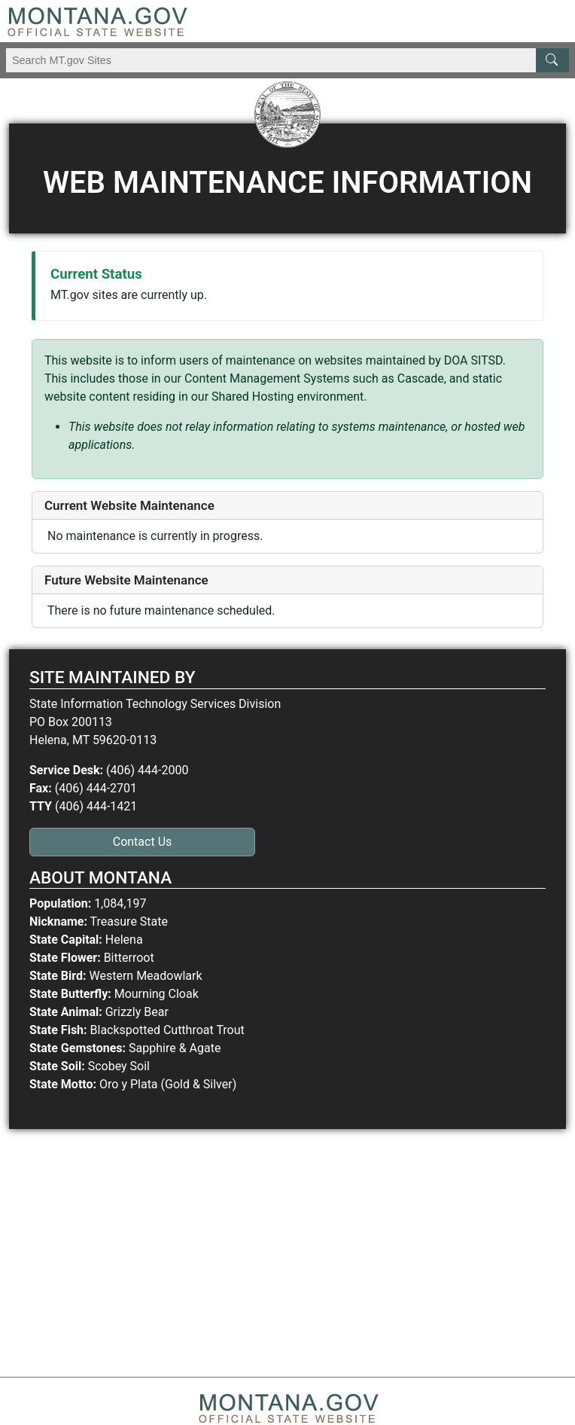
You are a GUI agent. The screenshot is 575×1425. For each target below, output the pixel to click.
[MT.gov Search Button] (552, 60)
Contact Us (142, 842)
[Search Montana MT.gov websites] (287, 60)
